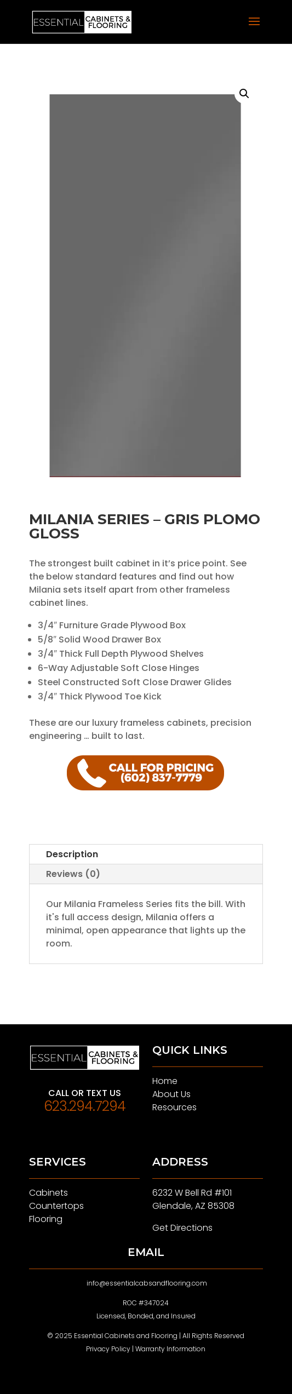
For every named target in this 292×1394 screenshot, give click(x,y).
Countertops (56, 1206)
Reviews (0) (73, 874)
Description (72, 854)
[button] (244, 94)
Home (165, 1081)
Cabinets (48, 1192)
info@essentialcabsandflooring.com (147, 1283)
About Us (171, 1094)
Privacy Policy (108, 1348)
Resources (174, 1107)
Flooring (45, 1219)
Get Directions (182, 1227)
